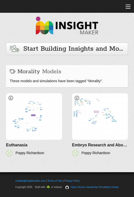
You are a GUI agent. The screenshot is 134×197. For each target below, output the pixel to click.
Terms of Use (54, 180)
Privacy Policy (72, 180)
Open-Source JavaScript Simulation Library (95, 187)
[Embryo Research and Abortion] (100, 124)
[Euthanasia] (34, 124)
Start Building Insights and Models (69, 48)
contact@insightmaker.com (30, 180)
